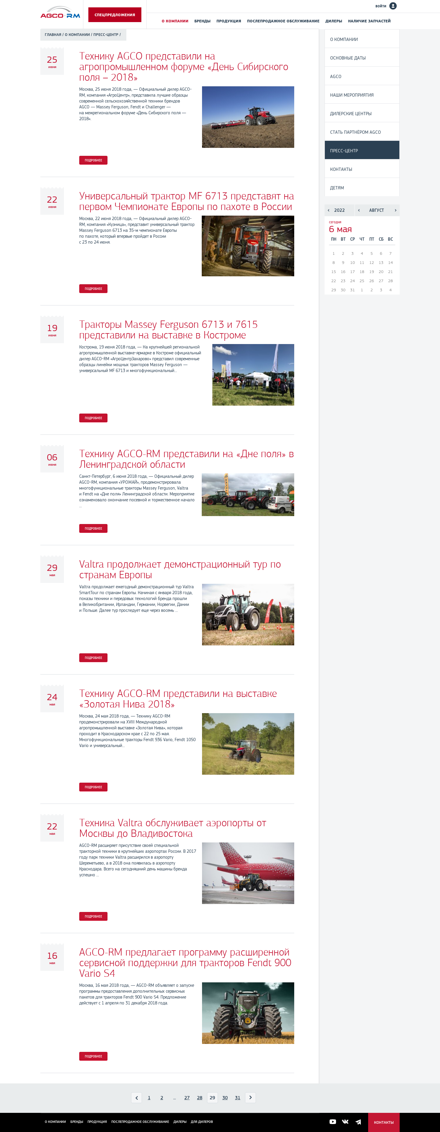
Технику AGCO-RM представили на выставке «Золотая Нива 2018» (178, 698)
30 (225, 1097)
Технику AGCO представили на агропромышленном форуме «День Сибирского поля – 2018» (183, 67)
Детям (337, 187)
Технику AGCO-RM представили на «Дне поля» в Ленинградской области (186, 459)
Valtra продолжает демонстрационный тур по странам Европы (180, 569)
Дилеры (333, 21)
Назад (136, 1099)
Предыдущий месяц (359, 210)
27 (187, 1097)
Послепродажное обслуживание (283, 21)
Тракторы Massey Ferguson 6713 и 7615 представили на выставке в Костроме (168, 329)
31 (237, 1097)
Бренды (202, 21)
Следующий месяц (395, 210)
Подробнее (93, 160)
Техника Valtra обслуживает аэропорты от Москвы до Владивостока (172, 828)
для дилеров (202, 1122)
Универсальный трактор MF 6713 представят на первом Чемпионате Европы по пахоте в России (186, 201)
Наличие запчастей (369, 21)
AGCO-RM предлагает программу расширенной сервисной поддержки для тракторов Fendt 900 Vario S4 (185, 963)
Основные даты (348, 57)
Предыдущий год (328, 210)
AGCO (335, 76)
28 (199, 1097)
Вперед (251, 1099)
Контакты (341, 169)
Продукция (228, 21)
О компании (175, 21)
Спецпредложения (115, 14)
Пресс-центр (344, 150)
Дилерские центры (351, 113)
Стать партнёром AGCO (355, 132)
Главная (53, 34)
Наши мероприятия (352, 94)
